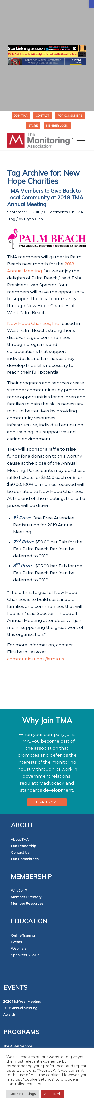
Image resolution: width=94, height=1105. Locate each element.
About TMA (20, 839)
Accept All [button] (52, 1094)
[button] (91, 4)
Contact (42, 115)
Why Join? (19, 890)
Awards (9, 1014)
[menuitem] (21, 115)
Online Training (23, 935)
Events (16, 942)
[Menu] (81, 140)
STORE (33, 125)
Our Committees (24, 859)
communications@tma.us (35, 658)
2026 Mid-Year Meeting (22, 1001)
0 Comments (56, 212)
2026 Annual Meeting (20, 1008)
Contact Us (20, 852)
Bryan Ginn (33, 219)
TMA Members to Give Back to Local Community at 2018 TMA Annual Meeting (45, 197)
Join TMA (20, 115)
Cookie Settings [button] (22, 1094)
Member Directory (26, 897)
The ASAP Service (17, 1046)
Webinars (18, 948)
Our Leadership (23, 846)
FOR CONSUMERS (70, 115)
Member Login (57, 125)
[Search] (72, 140)
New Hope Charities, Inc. (33, 323)
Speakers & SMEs (25, 955)
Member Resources (27, 903)
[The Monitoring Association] (39, 140)
